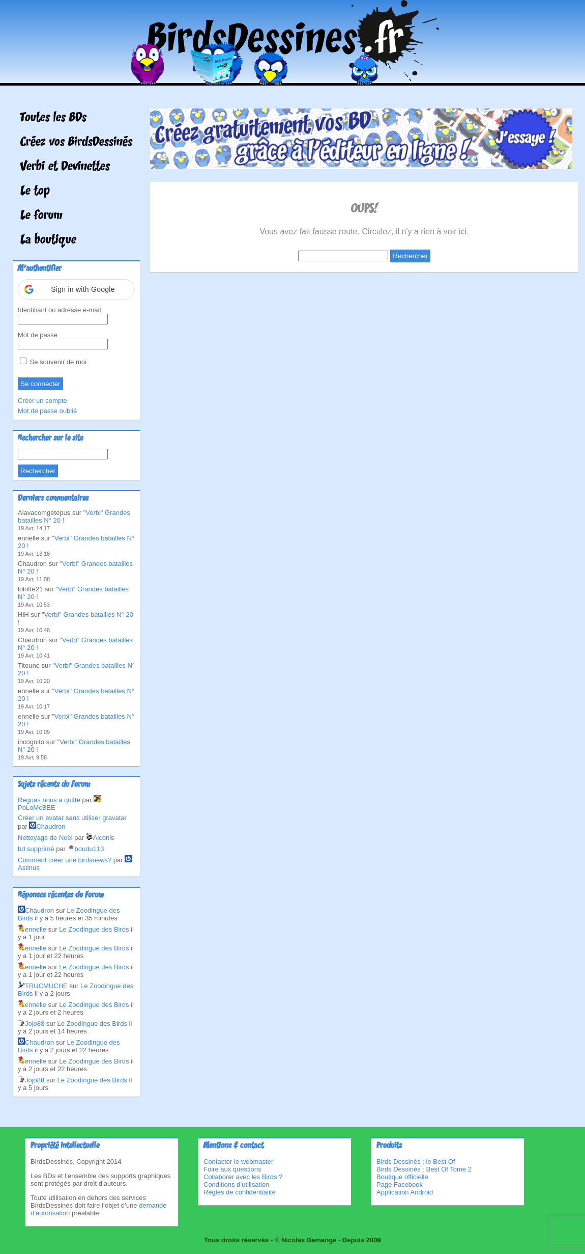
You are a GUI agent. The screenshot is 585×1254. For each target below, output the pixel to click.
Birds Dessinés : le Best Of (415, 1161)
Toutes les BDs (53, 118)
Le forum (41, 216)
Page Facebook (399, 1184)
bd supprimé (36, 849)
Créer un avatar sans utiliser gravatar (72, 818)
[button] (76, 289)
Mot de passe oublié (47, 411)
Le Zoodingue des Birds (94, 929)
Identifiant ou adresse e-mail (59, 310)
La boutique (48, 240)
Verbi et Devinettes (65, 167)
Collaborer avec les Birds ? (242, 1177)
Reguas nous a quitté (49, 800)
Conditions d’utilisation (236, 1184)
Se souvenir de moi (53, 362)
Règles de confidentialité (239, 1192)
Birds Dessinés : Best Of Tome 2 (424, 1169)
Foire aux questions (232, 1169)
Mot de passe (37, 335)
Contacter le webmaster (238, 1161)
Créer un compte (42, 400)
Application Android (404, 1192)
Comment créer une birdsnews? (64, 860)
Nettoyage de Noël (45, 837)
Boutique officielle (402, 1177)
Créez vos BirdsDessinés (76, 142)
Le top (35, 191)
